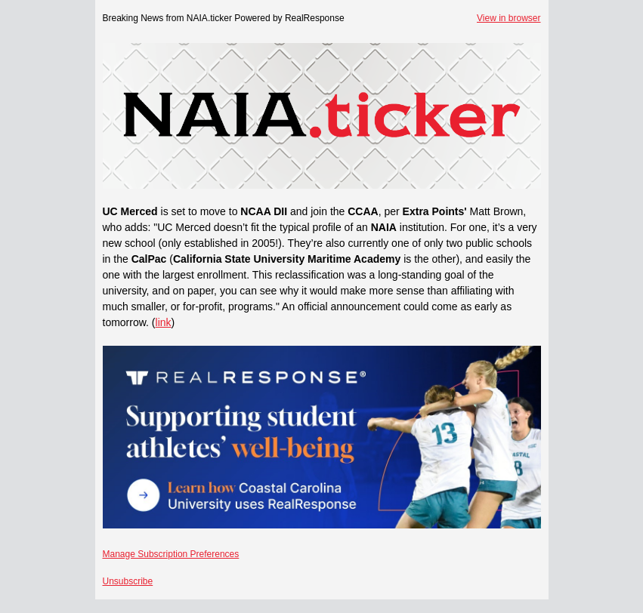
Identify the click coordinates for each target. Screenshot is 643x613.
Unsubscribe (128, 581)
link (164, 322)
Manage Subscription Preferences (171, 554)
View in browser (508, 18)
